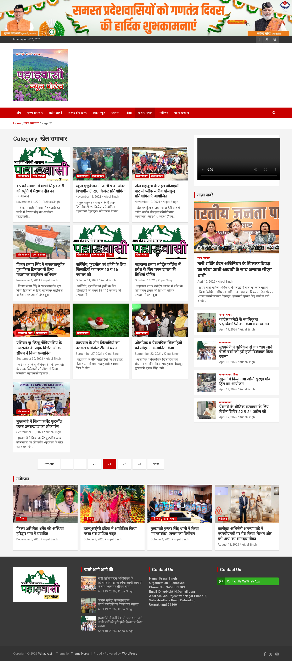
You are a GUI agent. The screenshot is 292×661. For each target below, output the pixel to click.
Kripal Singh (52, 201)
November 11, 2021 (29, 201)
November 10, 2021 (147, 201)
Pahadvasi (45, 653)
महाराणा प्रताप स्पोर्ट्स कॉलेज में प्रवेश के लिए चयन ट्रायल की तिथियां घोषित (157, 269)
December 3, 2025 (28, 539)
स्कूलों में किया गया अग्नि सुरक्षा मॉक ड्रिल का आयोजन (245, 381)
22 (124, 464)
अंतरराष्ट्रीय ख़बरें (77, 113)
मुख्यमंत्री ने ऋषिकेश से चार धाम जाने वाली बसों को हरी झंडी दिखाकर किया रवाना (246, 352)
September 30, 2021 (29, 358)
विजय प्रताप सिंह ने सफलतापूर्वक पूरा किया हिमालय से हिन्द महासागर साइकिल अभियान (40, 269)
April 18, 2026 (228, 362)
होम (18, 113)
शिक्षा (129, 113)
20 (94, 464)
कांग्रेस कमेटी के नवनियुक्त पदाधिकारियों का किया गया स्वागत (244, 322)
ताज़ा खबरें (205, 194)
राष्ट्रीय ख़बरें (55, 113)
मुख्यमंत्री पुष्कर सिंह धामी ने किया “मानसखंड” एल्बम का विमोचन (175, 531)
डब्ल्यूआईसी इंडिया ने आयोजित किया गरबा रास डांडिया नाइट (110, 531)
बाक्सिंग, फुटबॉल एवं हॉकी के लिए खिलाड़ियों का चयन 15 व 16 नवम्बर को (101, 269)
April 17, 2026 (228, 417)
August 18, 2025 (228, 544)
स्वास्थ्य (115, 113)
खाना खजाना (181, 113)
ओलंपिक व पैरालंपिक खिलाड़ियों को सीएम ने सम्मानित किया (158, 345)
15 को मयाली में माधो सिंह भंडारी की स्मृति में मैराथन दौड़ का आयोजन (40, 191)
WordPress (129, 653)
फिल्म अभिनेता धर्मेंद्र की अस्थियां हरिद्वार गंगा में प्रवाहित (40, 531)
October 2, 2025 (94, 539)
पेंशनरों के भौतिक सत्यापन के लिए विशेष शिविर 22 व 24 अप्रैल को (244, 409)
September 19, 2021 (29, 432)
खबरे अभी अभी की (98, 569)
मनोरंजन (163, 113)
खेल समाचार (145, 113)
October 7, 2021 (145, 280)
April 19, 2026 (206, 281)
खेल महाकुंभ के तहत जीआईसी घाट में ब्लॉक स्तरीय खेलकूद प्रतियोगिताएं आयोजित (157, 191)
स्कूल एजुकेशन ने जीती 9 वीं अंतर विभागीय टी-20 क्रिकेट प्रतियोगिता (100, 189)
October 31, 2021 (87, 280)
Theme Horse (80, 653)
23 (139, 464)
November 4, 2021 (28, 280)
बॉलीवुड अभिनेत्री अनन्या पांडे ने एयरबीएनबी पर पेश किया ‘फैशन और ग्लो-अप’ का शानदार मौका (244, 533)
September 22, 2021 (148, 353)
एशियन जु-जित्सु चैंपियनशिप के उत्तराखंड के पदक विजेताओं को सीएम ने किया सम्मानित (39, 347)
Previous (49, 464)
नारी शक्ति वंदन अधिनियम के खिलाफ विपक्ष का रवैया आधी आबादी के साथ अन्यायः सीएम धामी (234, 269)
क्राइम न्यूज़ (99, 113)
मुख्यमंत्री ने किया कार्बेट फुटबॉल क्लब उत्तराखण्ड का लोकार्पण (39, 424)
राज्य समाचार (35, 113)
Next (156, 464)
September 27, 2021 (89, 353)
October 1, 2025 (161, 539)
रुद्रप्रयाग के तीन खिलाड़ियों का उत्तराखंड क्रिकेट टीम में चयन (97, 345)
